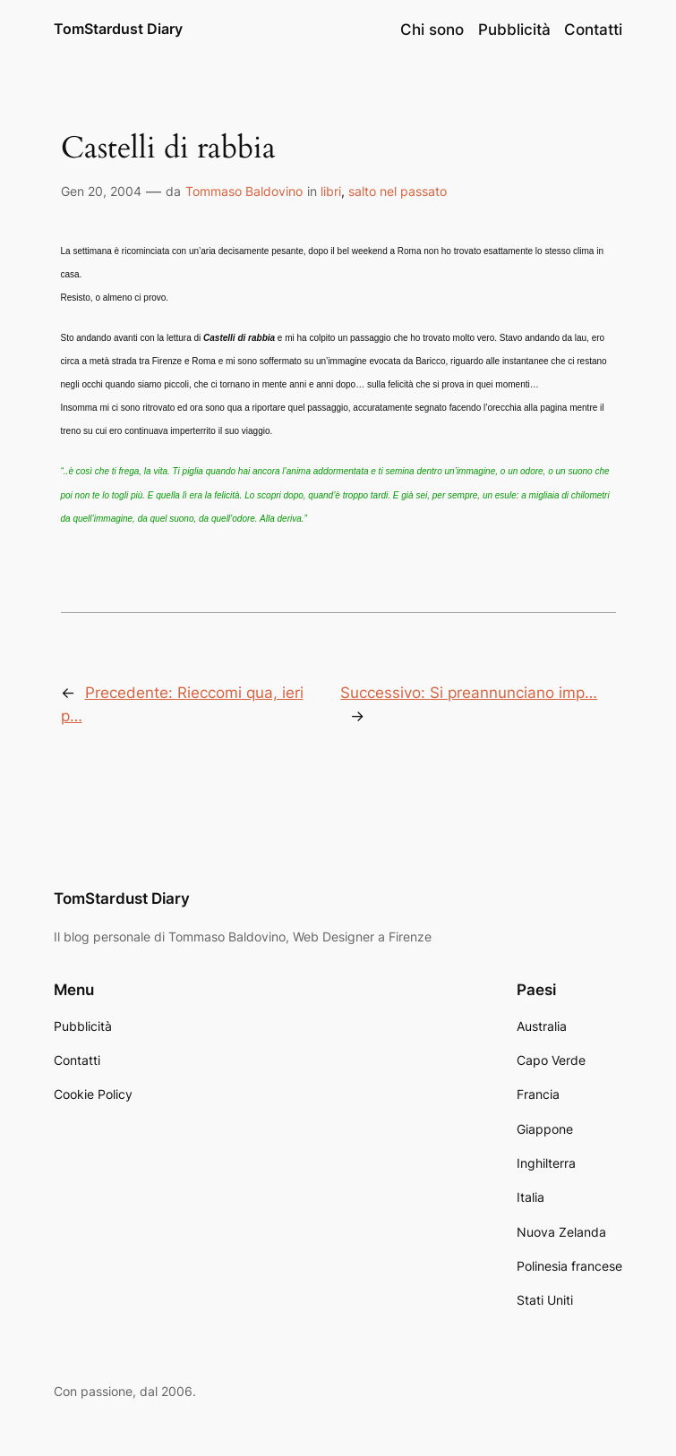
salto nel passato (397, 191)
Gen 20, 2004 (101, 191)
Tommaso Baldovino (244, 191)
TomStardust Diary (118, 29)
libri (331, 191)
